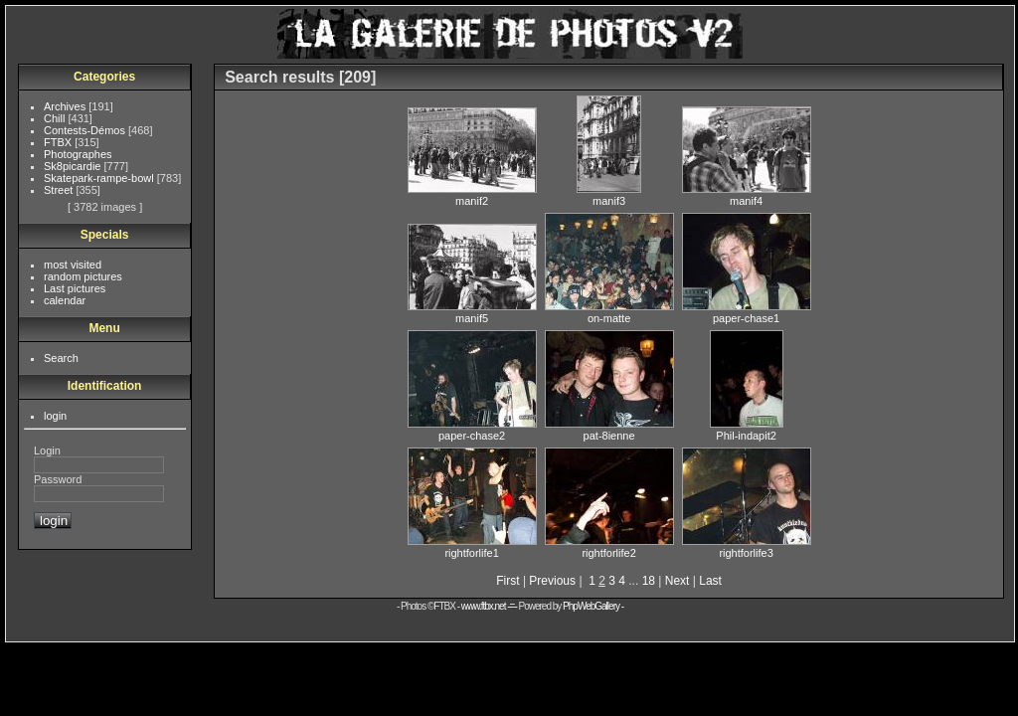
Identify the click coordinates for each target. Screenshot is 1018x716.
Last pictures (74, 288)
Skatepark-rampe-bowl (100, 178)
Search (61, 358)
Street (60, 190)
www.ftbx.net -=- (490, 606)
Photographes (78, 154)
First (507, 581)
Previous (552, 581)
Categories (104, 77)
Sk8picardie (74, 166)
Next (677, 581)
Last (710, 581)
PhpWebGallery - (593, 606)
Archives (66, 106)
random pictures (83, 276)
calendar (64, 300)
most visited (72, 264)
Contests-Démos (86, 130)
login (55, 416)
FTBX (59, 142)
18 (648, 581)
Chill (56, 118)
